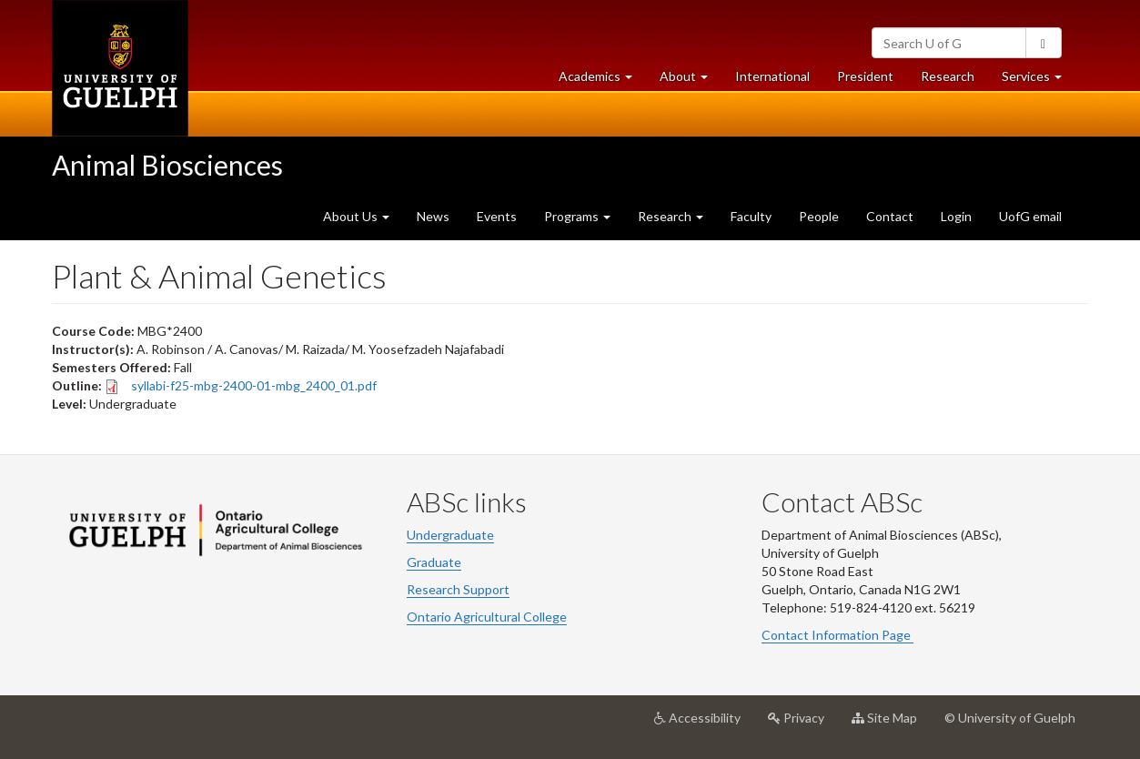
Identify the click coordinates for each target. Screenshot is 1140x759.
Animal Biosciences (167, 164)
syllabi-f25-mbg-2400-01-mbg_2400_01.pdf (254, 385)
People (819, 216)
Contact (889, 216)
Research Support (458, 589)
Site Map (891, 724)
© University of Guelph (1009, 717)
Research (954, 80)
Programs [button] (577, 216)
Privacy (803, 724)
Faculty (751, 216)
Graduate (434, 562)
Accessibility (704, 724)
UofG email (1030, 216)
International (772, 76)
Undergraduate (450, 534)
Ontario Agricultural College (487, 616)
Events (497, 216)
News (433, 216)
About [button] (690, 80)
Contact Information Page (837, 635)
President (865, 76)
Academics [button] (602, 80)
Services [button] (1038, 80)
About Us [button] (356, 216)
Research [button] (670, 216)
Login (956, 216)
